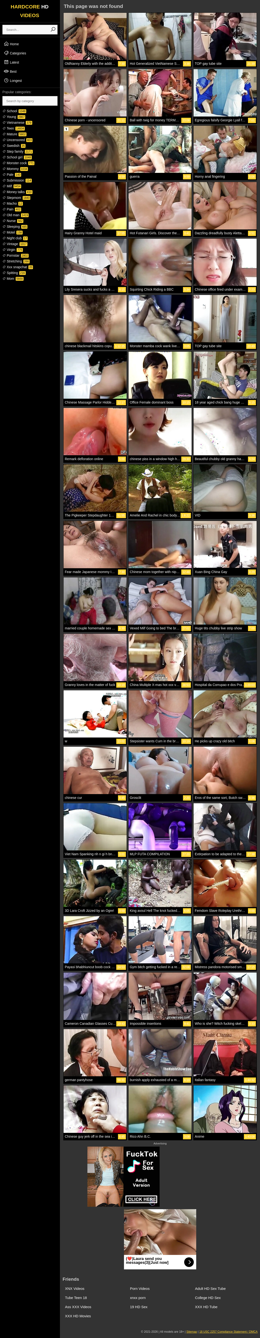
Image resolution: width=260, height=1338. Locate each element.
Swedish (14, 146)
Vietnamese (17, 122)
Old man (15, 215)
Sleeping (14, 226)
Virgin (12, 250)
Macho (12, 203)
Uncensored (17, 140)
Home (11, 43)
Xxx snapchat (17, 267)
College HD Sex (208, 1298)
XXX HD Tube (206, 1307)
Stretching (16, 261)
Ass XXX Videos (78, 1307)
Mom (13, 279)
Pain (11, 209)
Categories (15, 53)
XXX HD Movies (78, 1316)
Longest (13, 80)
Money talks (17, 192)
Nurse (12, 221)
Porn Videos (140, 1288)
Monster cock (18, 163)
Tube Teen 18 (76, 1298)
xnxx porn (138, 1298)
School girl (17, 157)
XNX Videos (74, 1288)
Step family (17, 151)
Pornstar (15, 255)
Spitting (14, 273)
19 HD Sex (139, 1307)
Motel (12, 232)
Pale (11, 174)
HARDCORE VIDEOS (30, 11)
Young (13, 117)
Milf (11, 186)
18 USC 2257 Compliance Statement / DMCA (228, 1331)
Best (10, 71)
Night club (15, 238)
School (14, 111)
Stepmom (16, 198)
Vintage (14, 244)
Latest (11, 62)
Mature (14, 134)
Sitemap (191, 1331)
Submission (17, 180)
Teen (13, 128)
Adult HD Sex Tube (210, 1288)
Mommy (15, 169)
